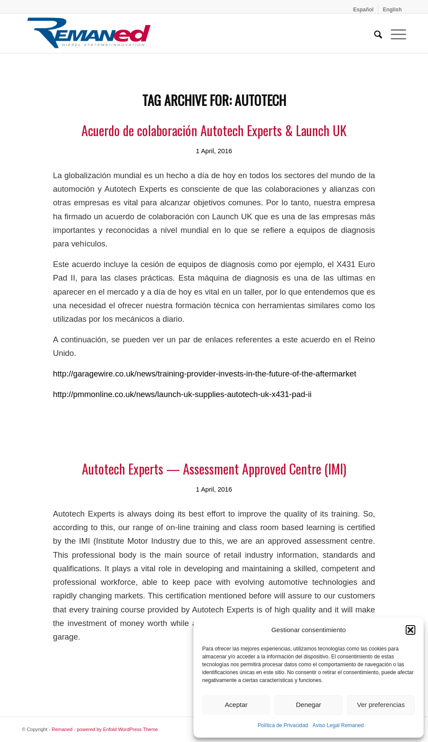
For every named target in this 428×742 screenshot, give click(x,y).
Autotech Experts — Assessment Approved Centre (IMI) (214, 468)
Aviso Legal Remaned (338, 725)
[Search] (373, 33)
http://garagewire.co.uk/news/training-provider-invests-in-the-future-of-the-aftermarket (204, 373)
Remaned (62, 729)
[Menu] (394, 33)
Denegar (308, 704)
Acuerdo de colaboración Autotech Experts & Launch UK (214, 130)
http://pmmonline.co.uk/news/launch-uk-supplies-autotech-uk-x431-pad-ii (182, 394)
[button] (410, 630)
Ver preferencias (381, 704)
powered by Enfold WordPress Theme (117, 729)
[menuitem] (364, 9)
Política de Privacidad (283, 725)
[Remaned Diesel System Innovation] (89, 33)
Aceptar (236, 704)
